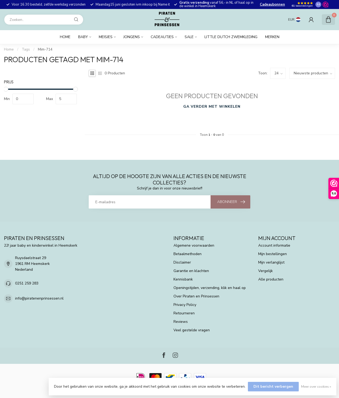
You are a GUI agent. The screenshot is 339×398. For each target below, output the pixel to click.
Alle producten (270, 279)
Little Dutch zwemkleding (230, 36)
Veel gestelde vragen (191, 330)
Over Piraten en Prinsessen (196, 296)
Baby (83, 36)
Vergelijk (265, 270)
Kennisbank (183, 279)
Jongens (131, 36)
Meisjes (106, 36)
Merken (272, 36)
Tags (26, 49)
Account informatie (274, 245)
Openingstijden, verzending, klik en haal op (209, 287)
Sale (189, 36)
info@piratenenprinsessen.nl (39, 298)
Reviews (180, 321)
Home (65, 36)
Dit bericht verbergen (273, 386)
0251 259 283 (26, 283)
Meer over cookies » (316, 386)
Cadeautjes (162, 36)
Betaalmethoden (187, 253)
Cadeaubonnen (272, 4)
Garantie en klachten (191, 270)
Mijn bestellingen (272, 253)
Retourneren (184, 313)
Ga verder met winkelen (211, 106)
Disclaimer (182, 262)
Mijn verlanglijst (271, 262)
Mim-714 (45, 49)
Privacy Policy (184, 304)
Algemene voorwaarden (193, 245)
